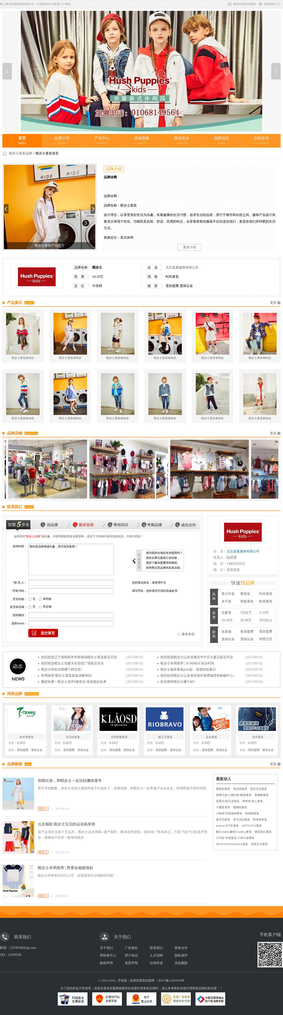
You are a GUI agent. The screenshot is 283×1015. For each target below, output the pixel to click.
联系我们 (156, 948)
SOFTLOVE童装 (252, 825)
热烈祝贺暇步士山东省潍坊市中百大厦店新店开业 (196, 657)
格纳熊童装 (252, 813)
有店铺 (47, 606)
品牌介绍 (62, 140)
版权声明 (106, 963)
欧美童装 (265, 601)
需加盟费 (265, 631)
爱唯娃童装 (223, 789)
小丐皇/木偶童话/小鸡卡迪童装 (235, 838)
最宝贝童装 (223, 819)
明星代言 (265, 639)
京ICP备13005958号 (171, 980)
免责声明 (131, 963)
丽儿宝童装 (165, 737)
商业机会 (181, 140)
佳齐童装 (257, 737)
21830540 (14, 955)
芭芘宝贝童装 (258, 789)
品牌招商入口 (269, 4)
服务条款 (188, 634)
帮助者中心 (108, 955)
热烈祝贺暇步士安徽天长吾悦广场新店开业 (72, 663)
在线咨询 (261, 140)
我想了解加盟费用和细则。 (163, 562)
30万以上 (265, 620)
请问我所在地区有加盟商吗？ (164, 553)
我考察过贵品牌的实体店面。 (164, 567)
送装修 (226, 631)
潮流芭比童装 (262, 831)
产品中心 (101, 140)
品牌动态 (221, 140)
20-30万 (245, 620)
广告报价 (131, 948)
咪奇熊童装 (260, 819)
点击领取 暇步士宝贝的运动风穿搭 (66, 824)
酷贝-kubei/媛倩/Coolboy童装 (234, 831)
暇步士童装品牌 (20, 153)
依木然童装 (27, 737)
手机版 (122, 980)
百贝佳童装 (73, 737)
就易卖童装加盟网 (241, 4)
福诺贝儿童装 (259, 844)
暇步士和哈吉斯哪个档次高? (61, 669)
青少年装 (228, 594)
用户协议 (131, 955)
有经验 (47, 599)
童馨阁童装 (261, 795)
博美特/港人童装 (252, 801)
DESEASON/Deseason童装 (232, 844)
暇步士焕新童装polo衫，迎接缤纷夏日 (188, 669)
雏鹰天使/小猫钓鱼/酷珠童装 (234, 795)
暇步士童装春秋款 (23, 358)
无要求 (226, 612)
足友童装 (211, 737)
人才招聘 (156, 955)
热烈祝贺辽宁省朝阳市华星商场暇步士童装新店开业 (79, 657)
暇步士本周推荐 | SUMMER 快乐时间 (187, 663)
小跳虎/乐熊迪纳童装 (229, 813)
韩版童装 (247, 601)
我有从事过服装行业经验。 (163, 557)
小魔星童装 (223, 807)
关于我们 (106, 948)
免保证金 (228, 639)
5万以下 (246, 612)
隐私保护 (181, 955)
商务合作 (181, 948)
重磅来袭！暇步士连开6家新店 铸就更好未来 (73, 682)
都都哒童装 (240, 807)
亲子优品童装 (241, 819)
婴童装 (245, 594)
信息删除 (181, 963)
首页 (22, 140)
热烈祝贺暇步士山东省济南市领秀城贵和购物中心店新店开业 (199, 675)
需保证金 (247, 639)
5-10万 (264, 612)
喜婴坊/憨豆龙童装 (227, 801)
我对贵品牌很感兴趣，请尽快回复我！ (71, 559)
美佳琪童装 (240, 789)
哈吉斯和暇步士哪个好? (177, 682)
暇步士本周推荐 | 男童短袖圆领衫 (65, 868)
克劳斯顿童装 (119, 737)
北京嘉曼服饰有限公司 (182, 267)
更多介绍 (189, 247)
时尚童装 (265, 594)
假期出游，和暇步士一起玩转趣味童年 (70, 781)
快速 (243, 582)
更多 (273, 302)
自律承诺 (156, 963)
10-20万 (227, 620)
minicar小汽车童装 (227, 825)
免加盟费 (247, 631)
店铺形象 (141, 140)
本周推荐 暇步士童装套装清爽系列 (66, 675)
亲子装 (226, 601)
